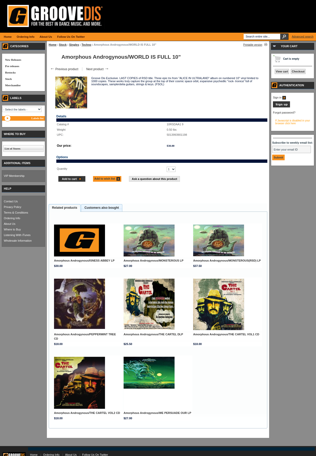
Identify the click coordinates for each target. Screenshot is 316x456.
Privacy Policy (12, 206)
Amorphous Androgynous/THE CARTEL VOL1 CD (226, 334)
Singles (74, 44)
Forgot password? (284, 112)
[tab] (65, 208)
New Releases (13, 59)
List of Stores (12, 148)
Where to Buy (12, 229)
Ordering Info (12, 218)
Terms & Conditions (16, 212)
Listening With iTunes (17, 235)
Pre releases (12, 66)
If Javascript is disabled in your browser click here (292, 122)
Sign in (279, 97)
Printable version (252, 44)
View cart (282, 71)
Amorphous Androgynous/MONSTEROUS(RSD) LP (227, 260)
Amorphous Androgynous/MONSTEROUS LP (153, 260)
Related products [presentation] (64, 207)
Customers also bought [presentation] (101, 207)
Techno (86, 44)
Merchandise (13, 85)
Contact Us (11, 201)
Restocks (10, 72)
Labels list (37, 118)
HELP (7, 188)
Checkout (298, 71)
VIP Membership (14, 175)
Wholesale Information (18, 240)
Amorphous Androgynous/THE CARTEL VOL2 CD (87, 412)
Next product (97, 69)
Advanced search (302, 36)
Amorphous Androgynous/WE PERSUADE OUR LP (157, 412)
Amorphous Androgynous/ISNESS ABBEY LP (84, 260)
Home (53, 44)
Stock (63, 44)
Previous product (64, 69)
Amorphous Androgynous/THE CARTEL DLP (153, 334)
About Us (9, 223)
